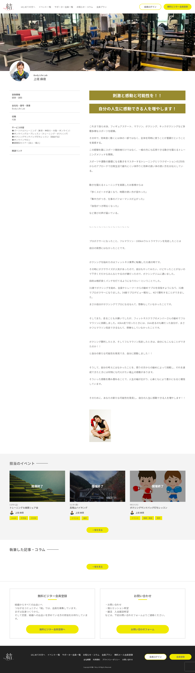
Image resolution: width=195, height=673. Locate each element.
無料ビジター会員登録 (177, 6)
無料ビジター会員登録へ (52, 629)
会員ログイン (150, 6)
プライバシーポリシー (111, 659)
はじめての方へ (28, 6)
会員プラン (101, 6)
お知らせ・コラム (85, 6)
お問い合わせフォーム (142, 629)
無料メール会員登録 (123, 654)
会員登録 (180, 656)
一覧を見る (97, 529)
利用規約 (96, 659)
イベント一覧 (45, 6)
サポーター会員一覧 (64, 6)
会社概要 (87, 659)
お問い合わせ (127, 659)
